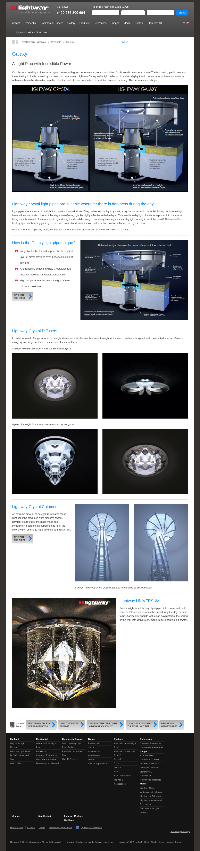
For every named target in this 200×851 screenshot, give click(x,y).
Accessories (120, 784)
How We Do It (16, 827)
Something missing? (180, 831)
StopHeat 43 (154, 23)
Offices (91, 759)
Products (84, 23)
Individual (118, 780)
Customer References (46, 755)
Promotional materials (150, 780)
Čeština (183, 23)
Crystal (117, 759)
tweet (124, 42)
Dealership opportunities (60, 827)
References (100, 23)
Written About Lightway (151, 792)
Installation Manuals (149, 763)
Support (115, 23)
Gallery (71, 23)
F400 (116, 771)
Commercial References (151, 747)
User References (70, 759)
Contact (139, 23)
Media (127, 23)
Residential (30, 23)
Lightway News (147, 788)
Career (42, 827)
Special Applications (97, 763)
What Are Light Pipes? (20, 751)
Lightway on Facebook (91, 827)
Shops (91, 747)
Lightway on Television (151, 796)
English (187, 23)
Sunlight (15, 23)
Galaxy (117, 767)
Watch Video (16, 763)
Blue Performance (122, 775)
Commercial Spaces (51, 23)
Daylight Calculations (150, 767)
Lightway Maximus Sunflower (31, 32)
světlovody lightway (34, 42)
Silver (117, 763)
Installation (41, 751)
